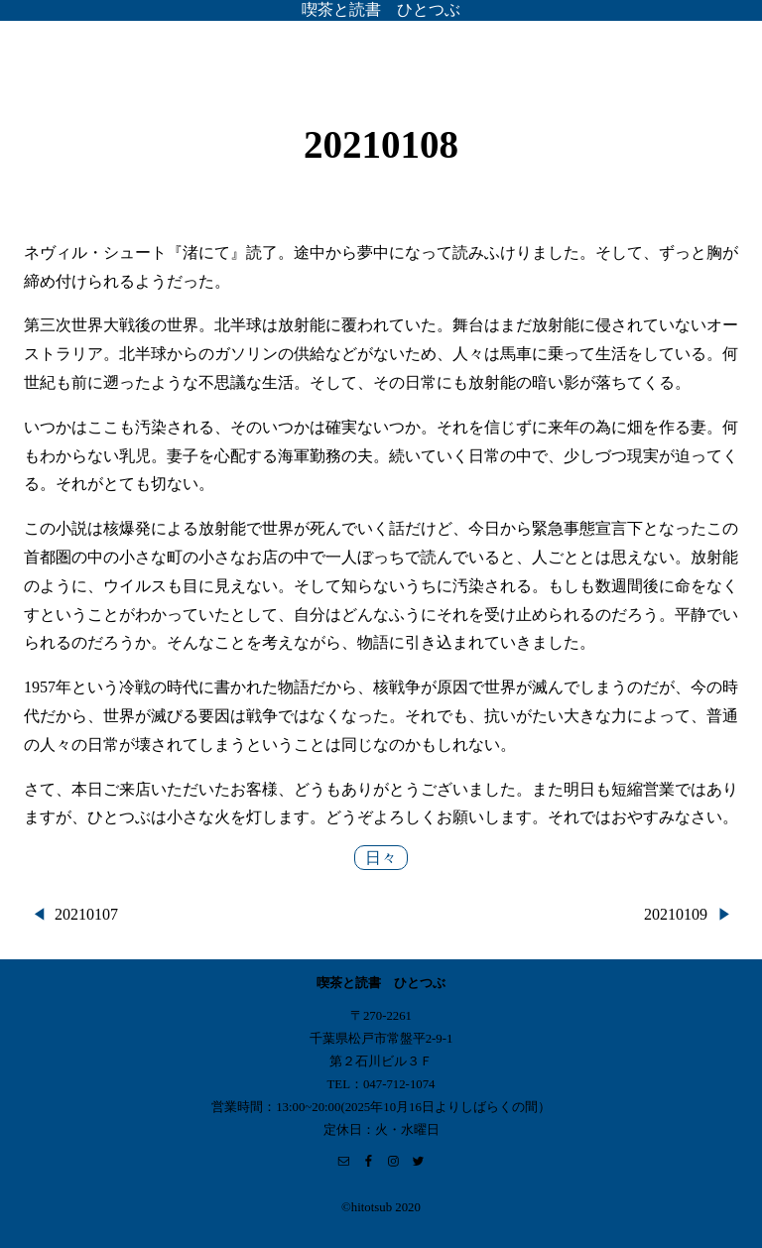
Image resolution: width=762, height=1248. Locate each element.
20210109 (675, 914)
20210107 (86, 914)
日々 (381, 857)
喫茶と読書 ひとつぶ (381, 9)
